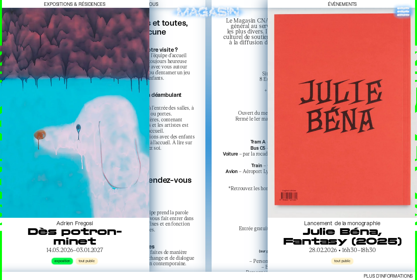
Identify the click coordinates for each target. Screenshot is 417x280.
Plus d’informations (388, 275)
